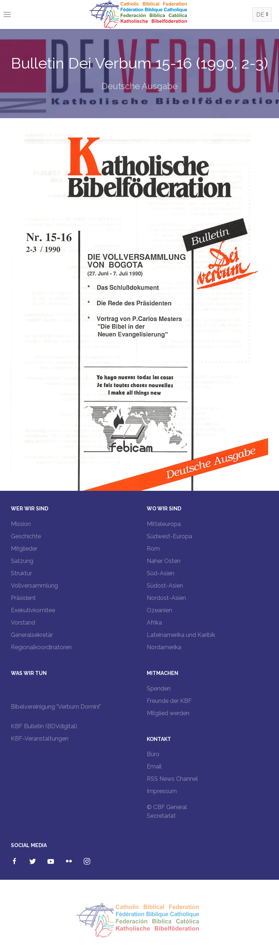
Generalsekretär (32, 634)
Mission (21, 524)
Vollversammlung (34, 585)
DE (260, 14)
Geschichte (26, 536)
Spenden (159, 688)
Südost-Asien (165, 585)
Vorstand (23, 622)
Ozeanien (159, 610)
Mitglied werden (168, 713)
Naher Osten (163, 561)
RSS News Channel (172, 778)
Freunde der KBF (169, 700)
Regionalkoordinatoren (41, 647)
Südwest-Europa (169, 536)
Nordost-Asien (166, 597)
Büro (153, 754)
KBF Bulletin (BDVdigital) (44, 726)
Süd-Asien (160, 573)
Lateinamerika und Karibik (181, 634)
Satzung (22, 561)
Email (154, 766)
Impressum (162, 791)
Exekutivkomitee (33, 610)
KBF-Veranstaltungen (39, 738)
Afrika (154, 622)
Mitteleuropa (164, 524)
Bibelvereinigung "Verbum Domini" (56, 706)
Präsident (23, 597)
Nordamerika (164, 647)
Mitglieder (24, 548)
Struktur (21, 573)
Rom (153, 548)
